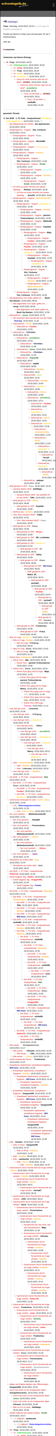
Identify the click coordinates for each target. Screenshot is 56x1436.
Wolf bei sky (18, 512)
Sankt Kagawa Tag (18, 877)
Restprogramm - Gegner (20, 130)
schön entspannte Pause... (21, 1059)
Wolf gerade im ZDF (18, 486)
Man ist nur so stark (21, 1407)
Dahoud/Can (15, 315)
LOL (15, 805)
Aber (15, 763)
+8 (11, 65)
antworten (10, 49)
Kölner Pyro (15, 657)
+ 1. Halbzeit (18, 1418)
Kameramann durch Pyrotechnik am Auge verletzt (31, 1167)
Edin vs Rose (19, 1145)
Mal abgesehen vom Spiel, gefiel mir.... (26, 298)
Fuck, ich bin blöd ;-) (33, 94)
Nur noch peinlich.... (18, 814)
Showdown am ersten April (21, 860)
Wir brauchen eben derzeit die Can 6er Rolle (32, 318)
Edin (11, 1142)
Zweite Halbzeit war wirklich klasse (25, 1413)
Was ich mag (15, 637)
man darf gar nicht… (18, 708)
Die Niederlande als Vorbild (21, 124)
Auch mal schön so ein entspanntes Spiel (27, 1390)
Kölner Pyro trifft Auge (33, 703)
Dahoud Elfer (29, 375)
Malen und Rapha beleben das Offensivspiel (29, 1384)
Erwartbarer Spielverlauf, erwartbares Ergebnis (30, 1065)
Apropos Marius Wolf (22, 489)
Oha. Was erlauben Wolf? (24, 515)
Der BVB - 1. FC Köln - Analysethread (23, 118)
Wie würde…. (15, 1045)
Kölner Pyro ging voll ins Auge (30, 671)
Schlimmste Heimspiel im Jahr (23, 800)
